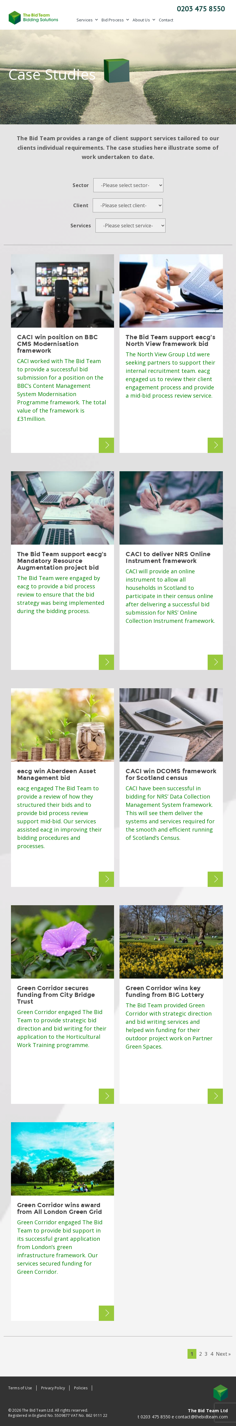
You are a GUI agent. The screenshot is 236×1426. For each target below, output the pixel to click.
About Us (144, 20)
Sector (81, 185)
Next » (223, 1354)
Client (80, 205)
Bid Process (116, 20)
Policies (81, 1388)
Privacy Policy (53, 1388)
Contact (166, 20)
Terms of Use (20, 1388)
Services (87, 20)
